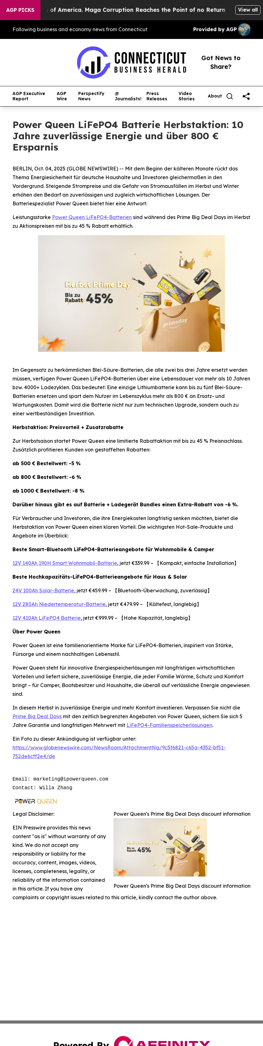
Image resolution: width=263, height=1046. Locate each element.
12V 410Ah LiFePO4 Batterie (46, 618)
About (215, 96)
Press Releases (156, 96)
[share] (246, 96)
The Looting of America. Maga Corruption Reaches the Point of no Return (124, 9)
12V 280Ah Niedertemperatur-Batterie (59, 604)
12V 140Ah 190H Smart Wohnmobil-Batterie (64, 563)
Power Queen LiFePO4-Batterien (92, 217)
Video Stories (187, 96)
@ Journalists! (128, 96)
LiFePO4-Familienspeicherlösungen (169, 725)
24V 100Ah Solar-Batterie (43, 590)
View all (248, 10)
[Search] (229, 96)
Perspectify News (91, 96)
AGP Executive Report (28, 96)
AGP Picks (20, 10)
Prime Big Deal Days (37, 716)
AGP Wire (62, 96)
